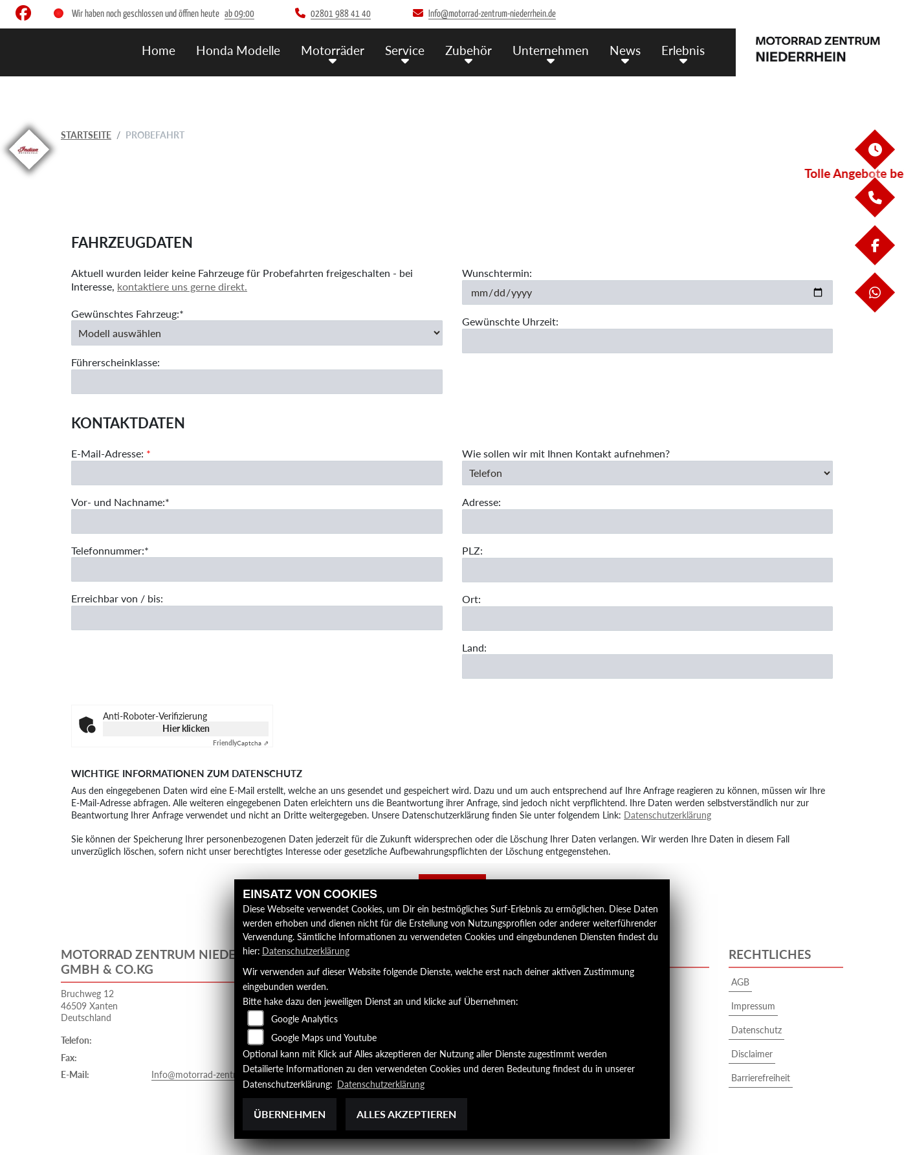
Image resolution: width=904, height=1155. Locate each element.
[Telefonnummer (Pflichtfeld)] (257, 570)
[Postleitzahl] (647, 570)
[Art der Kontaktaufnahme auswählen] (647, 473)
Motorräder (332, 50)
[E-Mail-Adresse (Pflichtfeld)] (257, 473)
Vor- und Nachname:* (120, 502)
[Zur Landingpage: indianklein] (29, 172)
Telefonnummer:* (110, 550)
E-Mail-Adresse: (111, 453)
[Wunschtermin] (647, 292)
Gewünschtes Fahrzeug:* (127, 313)
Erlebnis (683, 50)
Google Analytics (304, 1018)
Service (404, 50)
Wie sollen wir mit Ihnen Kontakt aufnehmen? (566, 453)
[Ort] (647, 618)
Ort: (471, 599)
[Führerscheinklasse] (257, 381)
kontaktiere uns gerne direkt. (182, 286)
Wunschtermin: (497, 273)
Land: (474, 647)
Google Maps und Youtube (324, 1037)
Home (158, 50)
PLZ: (472, 550)
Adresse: (481, 502)
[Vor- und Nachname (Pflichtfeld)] (257, 521)
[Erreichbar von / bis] (257, 618)
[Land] (647, 667)
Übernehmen (289, 1114)
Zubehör (468, 50)
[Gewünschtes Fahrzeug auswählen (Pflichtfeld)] (257, 333)
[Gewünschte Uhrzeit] (647, 341)
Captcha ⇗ (241, 743)
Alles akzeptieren (406, 1114)
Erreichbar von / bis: (117, 599)
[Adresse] (647, 521)
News (625, 50)
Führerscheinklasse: (115, 362)
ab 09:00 (239, 14)
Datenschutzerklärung (667, 814)
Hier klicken (186, 728)
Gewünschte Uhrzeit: (510, 321)
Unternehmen (551, 50)
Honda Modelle (238, 50)
